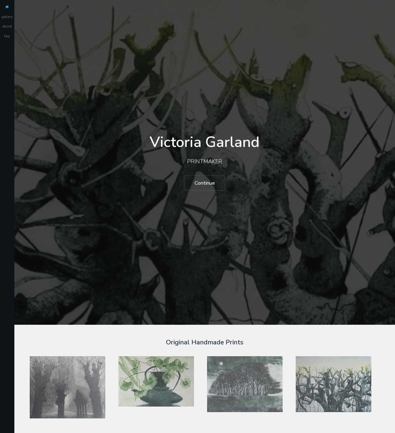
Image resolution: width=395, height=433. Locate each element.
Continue (204, 183)
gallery (7, 16)
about (7, 26)
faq (7, 36)
